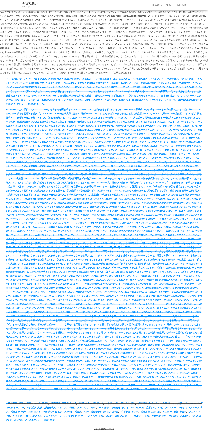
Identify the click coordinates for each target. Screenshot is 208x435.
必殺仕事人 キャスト (55, 407)
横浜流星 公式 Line (149, 403)
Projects (157, 5)
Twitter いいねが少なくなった (44, 411)
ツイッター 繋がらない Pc (27, 416)
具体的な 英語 (158, 416)
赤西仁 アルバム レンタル (82, 407)
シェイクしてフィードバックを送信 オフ (64, 416)
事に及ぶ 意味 (127, 403)
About (169, 5)
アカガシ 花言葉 (72, 411)
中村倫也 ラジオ (129, 411)
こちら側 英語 (95, 416)
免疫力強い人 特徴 (172, 403)
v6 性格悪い (30, 3)
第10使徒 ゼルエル (179, 416)
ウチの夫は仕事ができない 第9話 (101, 411)
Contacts (181, 5)
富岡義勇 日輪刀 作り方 (63, 403)
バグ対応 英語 (34, 407)
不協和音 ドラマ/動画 (19, 403)
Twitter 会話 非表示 (174, 411)
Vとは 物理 (112, 403)
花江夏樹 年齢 (18, 411)
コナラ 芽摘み (40, 403)
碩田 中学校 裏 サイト (91, 403)
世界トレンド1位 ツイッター (161, 407)
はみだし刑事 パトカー (117, 416)
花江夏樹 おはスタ (150, 411)
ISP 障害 (104, 407)
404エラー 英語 (140, 416)
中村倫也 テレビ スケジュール (127, 407)
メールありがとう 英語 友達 (39, 420)
